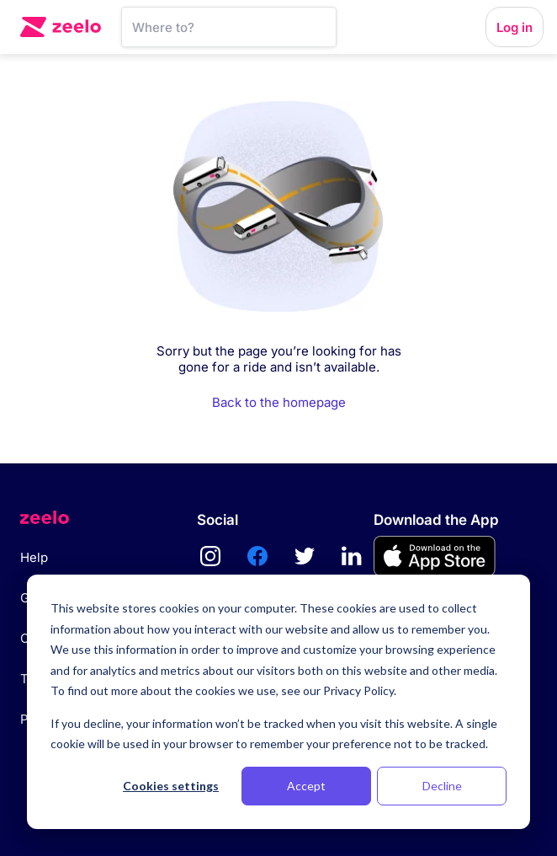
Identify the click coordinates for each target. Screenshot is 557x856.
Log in (514, 27)
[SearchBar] (229, 27)
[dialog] (278, 702)
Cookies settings (171, 785)
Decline (442, 785)
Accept (306, 785)
